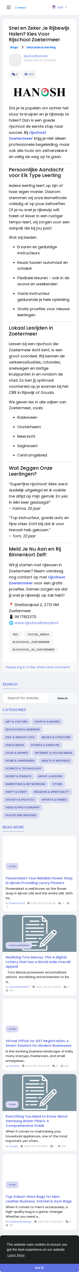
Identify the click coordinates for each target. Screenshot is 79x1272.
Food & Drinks (16, 753)
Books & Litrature (56, 737)
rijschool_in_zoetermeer (34, 650)
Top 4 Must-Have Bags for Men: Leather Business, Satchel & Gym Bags (39, 1199)
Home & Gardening (20, 761)
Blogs (14, 47)
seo (15, 634)
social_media (38, 634)
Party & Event (16, 792)
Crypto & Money (47, 722)
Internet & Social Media (53, 753)
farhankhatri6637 (19, 987)
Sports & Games (54, 800)
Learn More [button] (16, 1255)
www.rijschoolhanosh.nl (36, 622)
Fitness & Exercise (45, 745)
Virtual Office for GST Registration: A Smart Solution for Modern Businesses (38, 1043)
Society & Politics (20, 800)
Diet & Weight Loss (20, 737)
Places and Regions (20, 815)
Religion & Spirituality (51, 792)
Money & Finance (18, 776)
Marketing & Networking (25, 784)
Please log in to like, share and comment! (38, 667)
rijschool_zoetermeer (31, 642)
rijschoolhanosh (36, 56)
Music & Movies (50, 776)
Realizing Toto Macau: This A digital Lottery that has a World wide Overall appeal (38, 962)
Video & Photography (22, 807)
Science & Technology (23, 768)
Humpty (13, 1146)
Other (57, 784)
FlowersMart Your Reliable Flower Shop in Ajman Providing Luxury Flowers (39, 880)
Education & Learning (41, 47)
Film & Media (14, 745)
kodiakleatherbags (20, 1221)
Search (62, 698)
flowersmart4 (17, 903)
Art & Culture (16, 722)
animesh (14, 1066)
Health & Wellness (56, 761)
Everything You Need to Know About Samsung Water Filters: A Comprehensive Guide (37, 1121)
